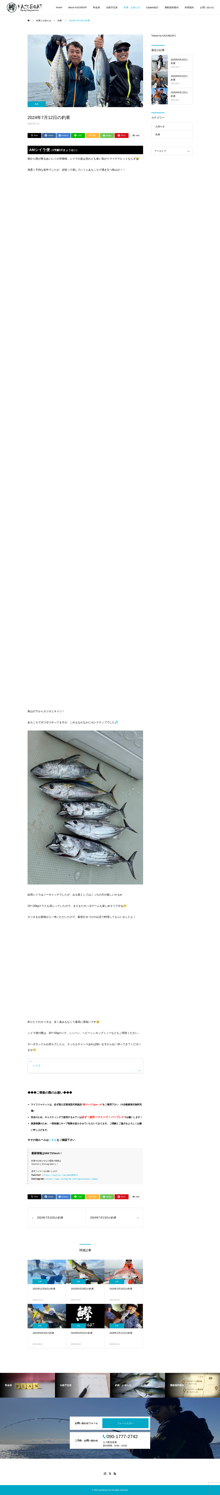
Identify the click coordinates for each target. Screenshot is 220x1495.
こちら (53, 1139)
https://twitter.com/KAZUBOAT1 (60, 1175)
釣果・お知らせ (132, 7)
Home (59, 7)
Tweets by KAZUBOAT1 (163, 35)
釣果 (37, 104)
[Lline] (78, 135)
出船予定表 (112, 7)
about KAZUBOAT (77, 7)
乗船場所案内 (172, 7)
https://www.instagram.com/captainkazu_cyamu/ (72, 1179)
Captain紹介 (152, 7)
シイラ (37, 1065)
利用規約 (189, 7)
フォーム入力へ (125, 1423)
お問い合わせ (207, 7)
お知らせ (160, 126)
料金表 (96, 7)
